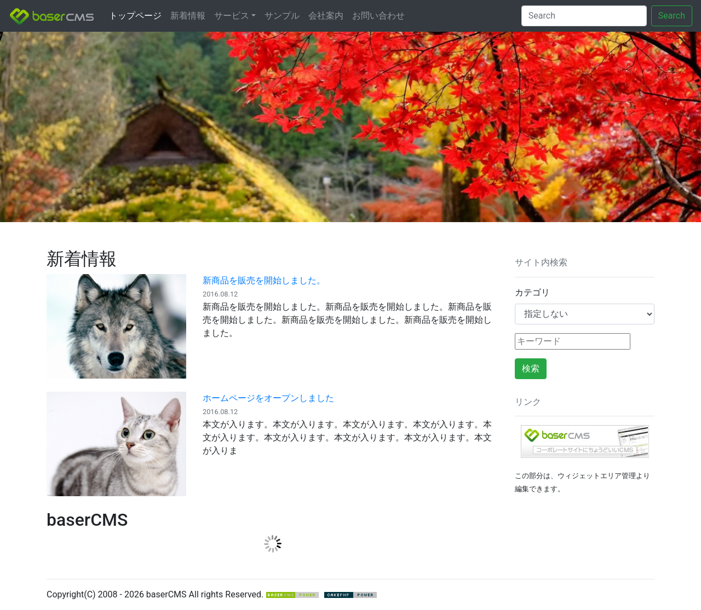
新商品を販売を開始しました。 (264, 280)
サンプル (282, 15)
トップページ (135, 15)
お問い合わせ (378, 15)
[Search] (584, 15)
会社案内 (325, 15)
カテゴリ (532, 292)
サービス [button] (231, 15)
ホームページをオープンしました (268, 398)
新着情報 (187, 15)
